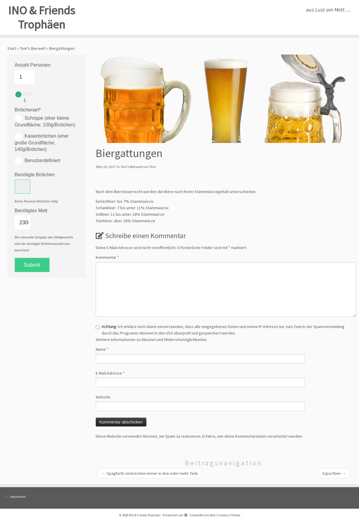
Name (102, 349)
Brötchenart (28, 109)
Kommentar (107, 257)
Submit (32, 265)
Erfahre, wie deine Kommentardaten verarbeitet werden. (252, 436)
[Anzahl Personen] (25, 77)
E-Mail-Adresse (110, 373)
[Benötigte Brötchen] (23, 186)
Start (11, 48)
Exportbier (334, 473)
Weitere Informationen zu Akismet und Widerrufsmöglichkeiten (151, 339)
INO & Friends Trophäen (41, 17)
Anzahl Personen (33, 64)
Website (103, 397)
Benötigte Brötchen (35, 174)
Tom (152, 166)
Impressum (18, 497)
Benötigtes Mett (31, 210)
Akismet (146, 333)
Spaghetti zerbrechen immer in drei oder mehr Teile (150, 473)
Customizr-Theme (228, 515)
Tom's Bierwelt (33, 48)
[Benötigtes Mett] (23, 222)
